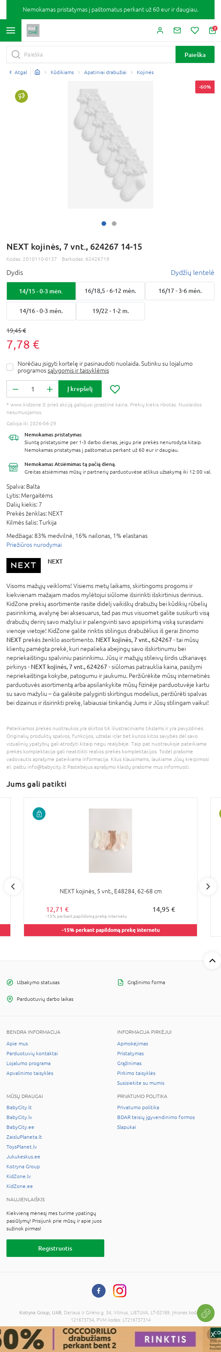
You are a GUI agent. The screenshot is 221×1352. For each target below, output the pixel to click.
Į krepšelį (80, 388)
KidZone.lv (18, 1176)
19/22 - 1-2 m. (110, 310)
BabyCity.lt (19, 1107)
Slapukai (126, 1127)
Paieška (195, 54)
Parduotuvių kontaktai (32, 1054)
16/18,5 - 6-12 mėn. (110, 290)
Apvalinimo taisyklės (29, 1073)
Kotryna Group (23, 1167)
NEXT (55, 561)
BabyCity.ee (20, 1127)
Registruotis (55, 1248)
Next (208, 886)
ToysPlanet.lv (21, 1147)
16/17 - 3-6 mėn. (180, 290)
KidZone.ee (19, 1186)
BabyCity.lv (19, 1117)
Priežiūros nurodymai (34, 544)
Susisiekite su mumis (140, 1083)
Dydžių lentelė (193, 272)
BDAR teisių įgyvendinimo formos (156, 1117)
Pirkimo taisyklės (136, 1073)
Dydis (14, 272)
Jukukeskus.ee (23, 1157)
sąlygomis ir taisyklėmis (78, 370)
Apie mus (17, 1044)
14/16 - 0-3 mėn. (41, 310)
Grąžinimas (129, 1063)
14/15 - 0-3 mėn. (41, 291)
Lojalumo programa (28, 1063)
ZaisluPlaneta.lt (24, 1137)
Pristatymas (130, 1054)
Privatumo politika (138, 1107)
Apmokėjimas (132, 1044)
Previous (12, 886)
